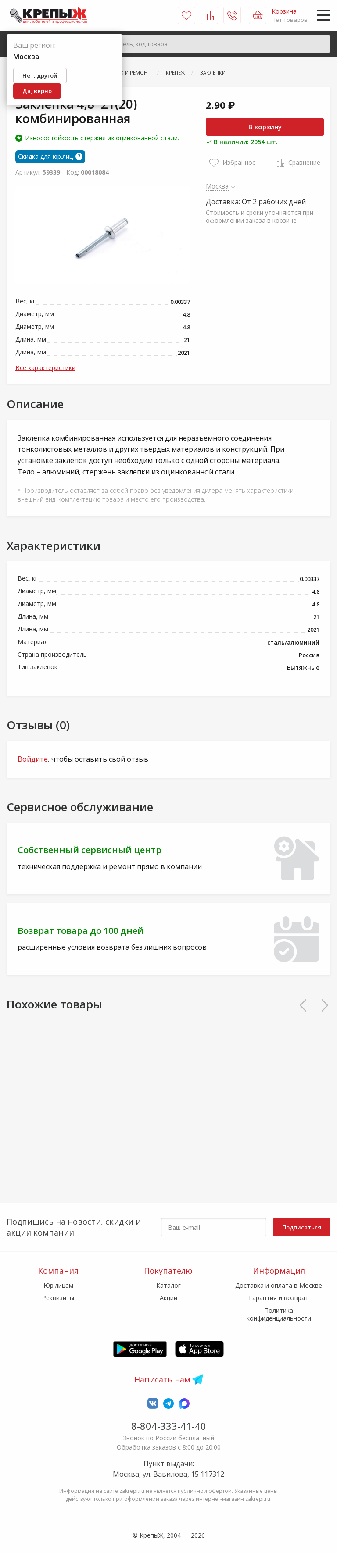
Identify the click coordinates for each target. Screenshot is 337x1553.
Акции (168, 1297)
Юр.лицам (58, 1285)
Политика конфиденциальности (279, 1314)
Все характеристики (45, 367)
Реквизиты (58, 1297)
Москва (217, 186)
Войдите (33, 759)
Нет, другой (39, 75)
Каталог (168, 1285)
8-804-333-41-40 (168, 1425)
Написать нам (162, 1379)
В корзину (265, 126)
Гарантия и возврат (278, 1297)
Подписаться (301, 1227)
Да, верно (37, 91)
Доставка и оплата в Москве (278, 1285)
